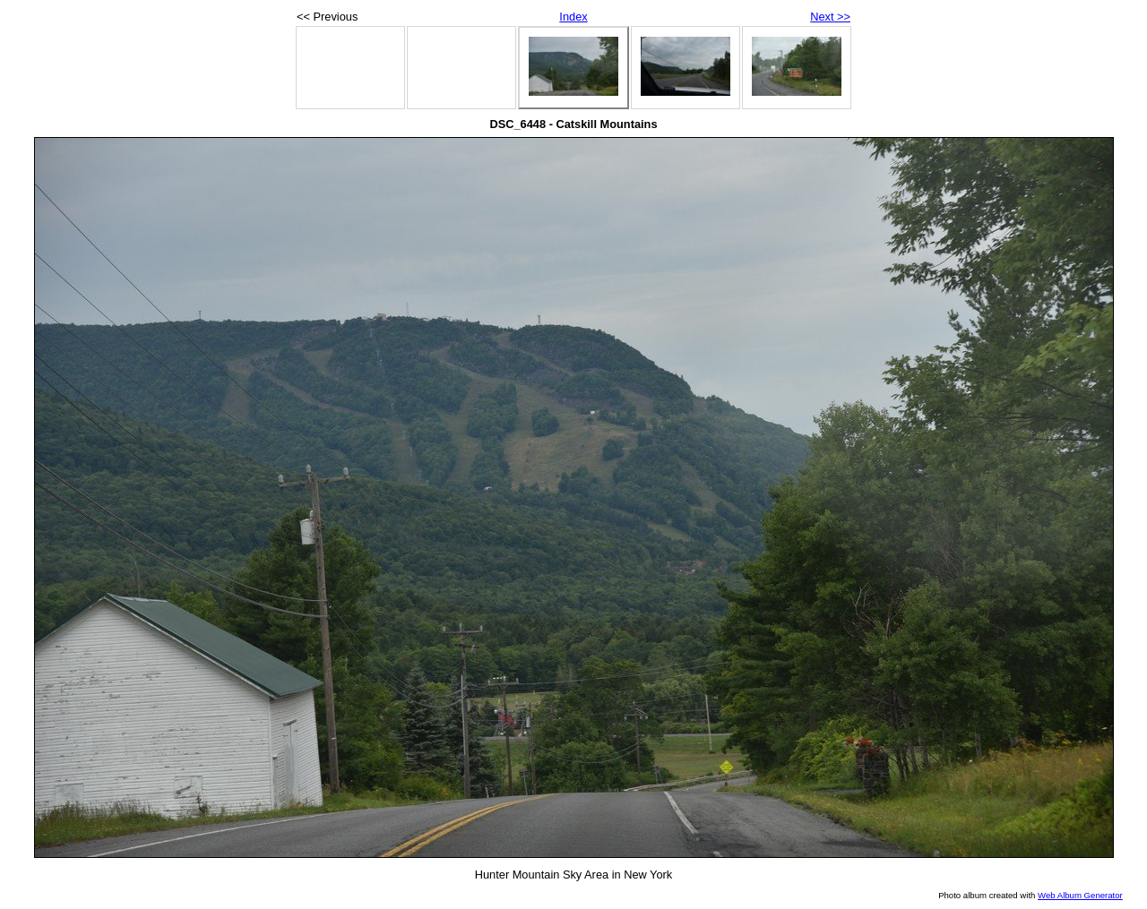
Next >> (830, 16)
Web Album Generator (1080, 895)
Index (573, 16)
